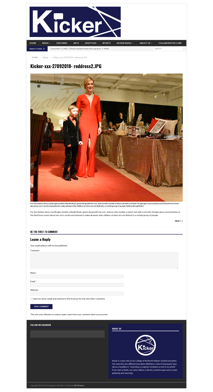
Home (33, 43)
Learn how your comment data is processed (87, 314)
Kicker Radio (124, 43)
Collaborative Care (170, 43)
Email (33, 281)
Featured (62, 43)
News (45, 43)
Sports (106, 43)
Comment (34, 250)
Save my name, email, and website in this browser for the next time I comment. (69, 298)
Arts (76, 43)
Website (34, 290)
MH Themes (79, 385)
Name (33, 272)
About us (145, 43)
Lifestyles (90, 43)
